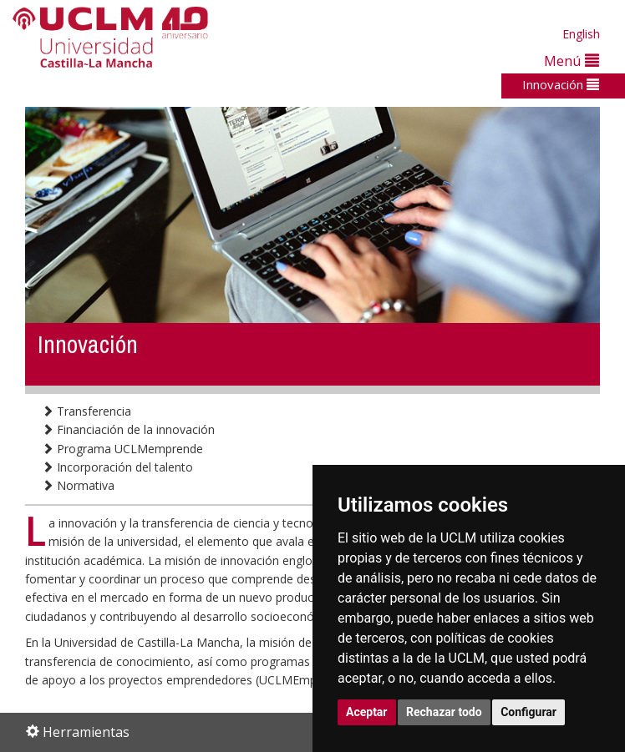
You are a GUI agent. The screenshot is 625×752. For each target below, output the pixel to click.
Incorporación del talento (117, 467)
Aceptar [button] (367, 712)
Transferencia (86, 411)
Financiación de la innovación (128, 429)
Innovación (560, 84)
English (581, 34)
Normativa (78, 485)
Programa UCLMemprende (122, 449)
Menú (571, 60)
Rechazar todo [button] (444, 712)
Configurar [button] (528, 712)
